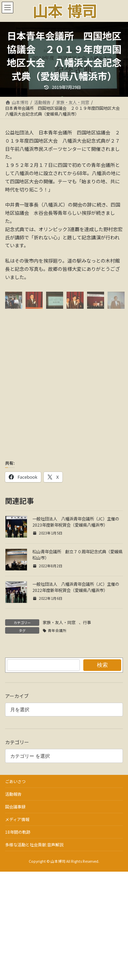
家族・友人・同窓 (59, 622)
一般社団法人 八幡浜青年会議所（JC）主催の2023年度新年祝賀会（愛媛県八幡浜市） (75, 522)
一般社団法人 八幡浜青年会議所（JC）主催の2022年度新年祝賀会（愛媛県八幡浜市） (75, 587)
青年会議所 (57, 630)
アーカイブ (17, 695)
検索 (102, 665)
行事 (87, 622)
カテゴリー (17, 742)
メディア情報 (17, 819)
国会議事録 (15, 806)
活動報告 (13, 794)
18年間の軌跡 (17, 832)
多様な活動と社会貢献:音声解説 (34, 844)
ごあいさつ (15, 781)
